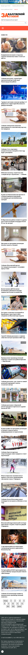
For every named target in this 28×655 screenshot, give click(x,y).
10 (13, 603)
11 (17, 603)
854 (8, 606)
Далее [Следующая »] (19, 606)
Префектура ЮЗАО (5, 6)
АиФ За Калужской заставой (9, 19)
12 (22, 603)
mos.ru (16, 9)
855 (13, 606)
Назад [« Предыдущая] (5, 601)
